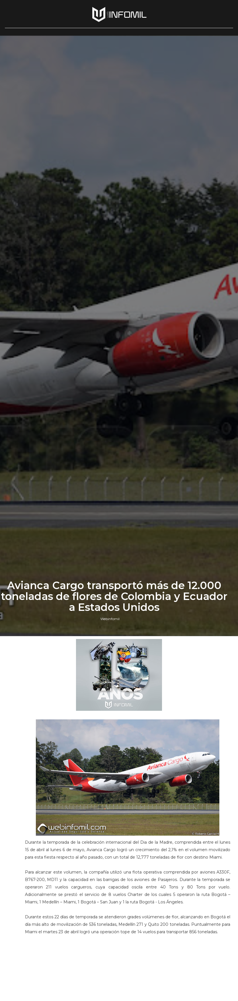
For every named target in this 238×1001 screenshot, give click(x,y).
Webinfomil (110, 619)
